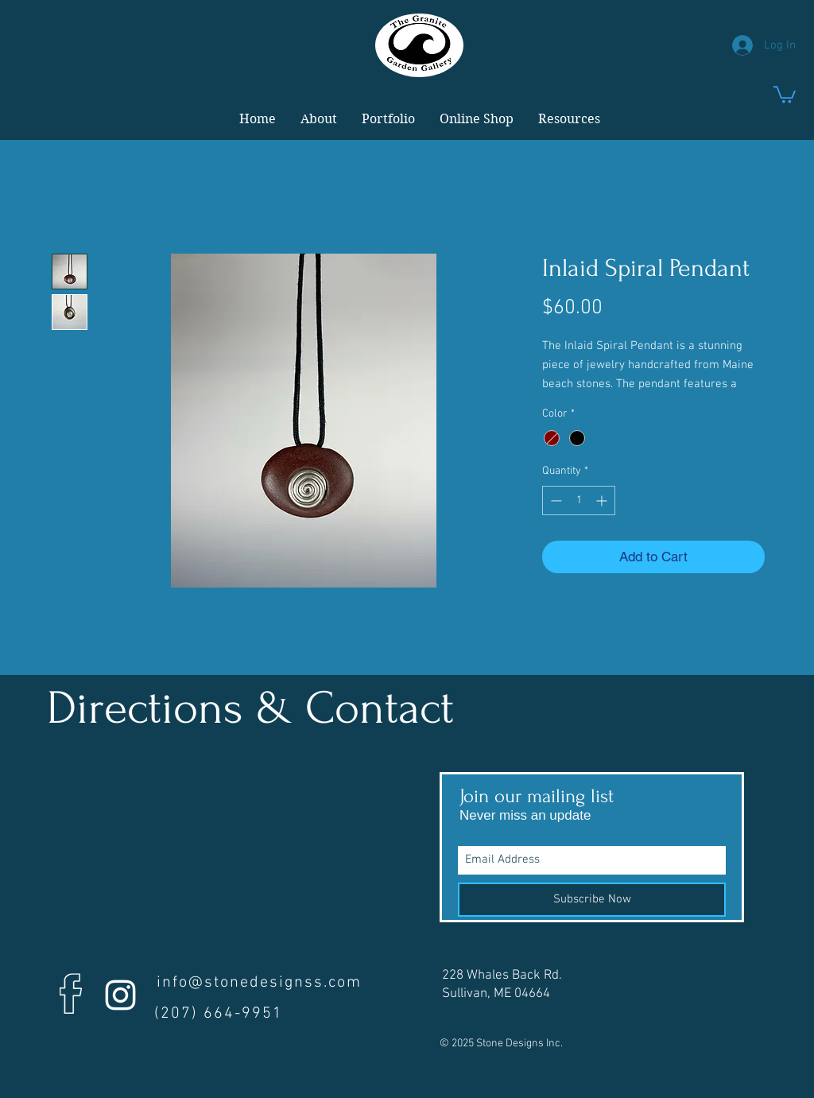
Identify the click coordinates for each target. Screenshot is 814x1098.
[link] (784, 93)
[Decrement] (554, 500)
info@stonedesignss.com (259, 982)
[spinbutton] (578, 500)
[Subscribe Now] (592, 900)
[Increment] (603, 500)
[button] (319, 119)
